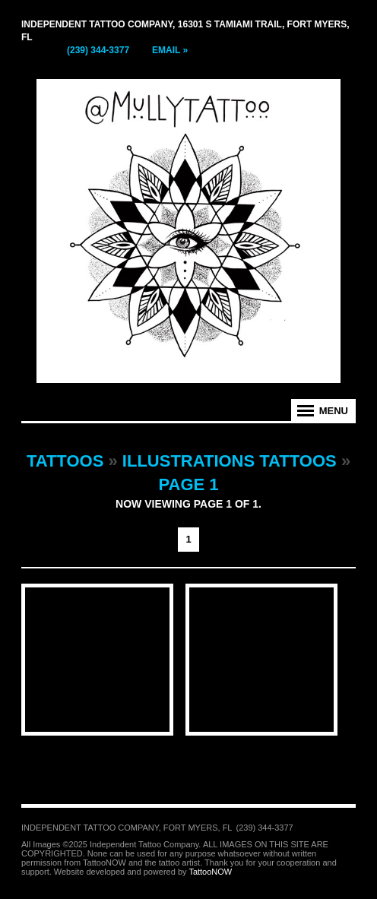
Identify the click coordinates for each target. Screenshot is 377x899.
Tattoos (65, 460)
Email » (170, 50)
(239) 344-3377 (98, 50)
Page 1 (188, 484)
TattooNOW (210, 871)
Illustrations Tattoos (229, 460)
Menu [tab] (333, 410)
